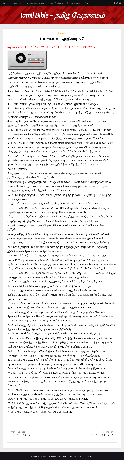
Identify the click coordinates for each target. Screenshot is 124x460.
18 (73, 47)
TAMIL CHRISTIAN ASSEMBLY (80, 456)
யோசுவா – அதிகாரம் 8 (101, 435)
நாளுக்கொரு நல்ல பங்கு (35, 3)
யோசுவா (62, 33)
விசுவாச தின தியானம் (56, 3)
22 (88, 47)
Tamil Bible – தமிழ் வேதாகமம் (62, 15)
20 (81, 47)
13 (55, 47)
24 (95, 47)
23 (91, 47)
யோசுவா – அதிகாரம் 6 (22, 435)
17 (70, 47)
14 (59, 47)
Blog (86, 3)
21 (84, 47)
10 (44, 47)
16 (66, 47)
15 (62, 47)
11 (48, 47)
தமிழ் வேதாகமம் (16, 3)
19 (77, 47)
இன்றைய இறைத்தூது (74, 3)
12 (52, 47)
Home (5, 3)
